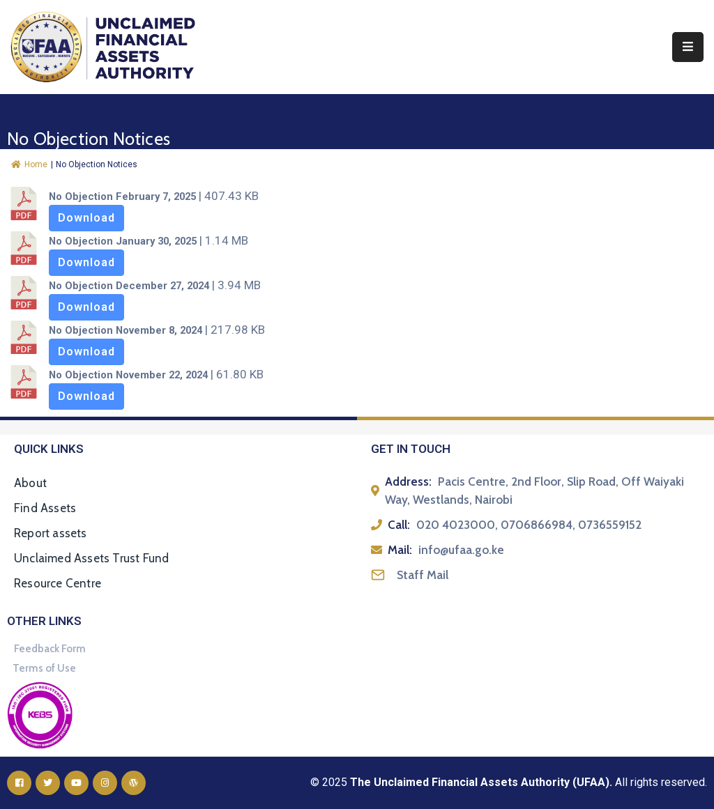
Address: (408, 481)
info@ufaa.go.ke (461, 550)
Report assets (50, 533)
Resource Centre (57, 583)
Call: (399, 525)
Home (29, 164)
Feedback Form (50, 648)
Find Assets (45, 508)
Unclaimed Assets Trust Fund (91, 558)
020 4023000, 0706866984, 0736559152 (528, 525)
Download (86, 217)
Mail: (400, 550)
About (30, 483)
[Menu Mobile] (688, 47)
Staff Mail (422, 575)
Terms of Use (44, 668)
